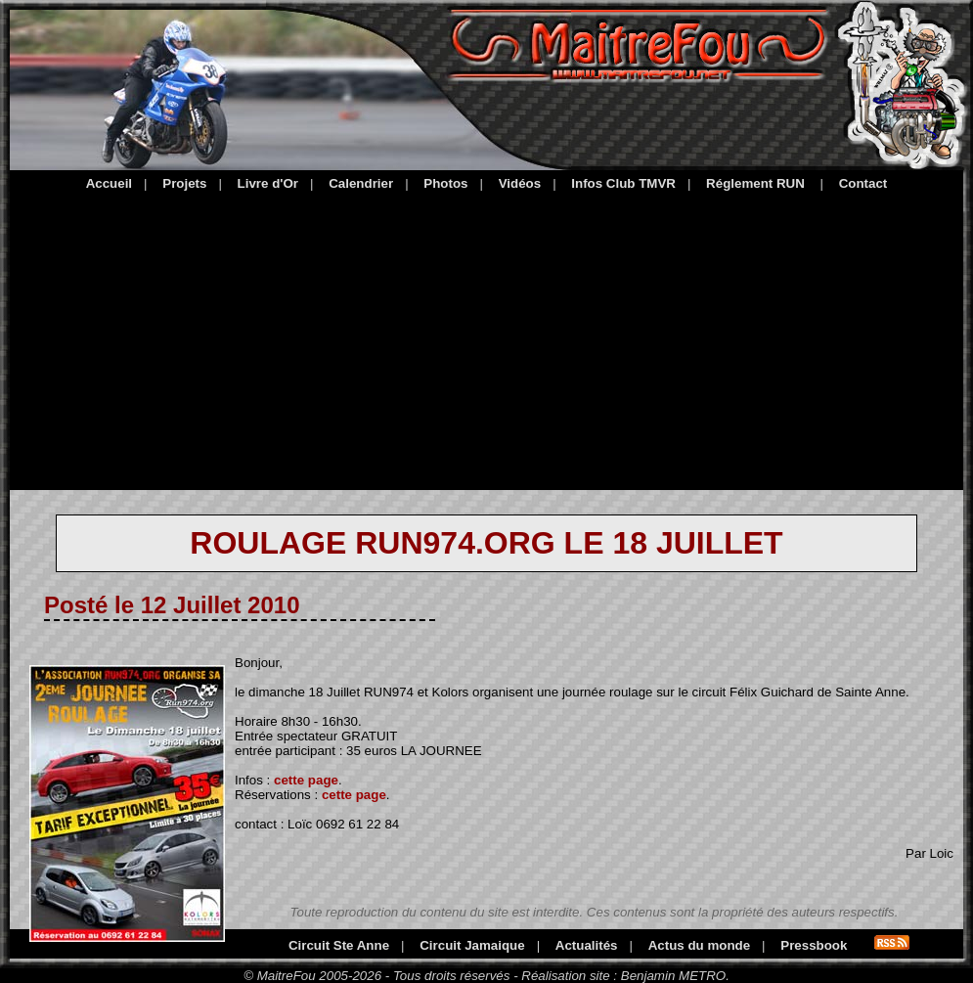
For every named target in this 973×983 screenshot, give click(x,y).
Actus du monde (699, 945)
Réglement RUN (755, 183)
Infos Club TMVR (623, 183)
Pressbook (813, 945)
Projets (184, 183)
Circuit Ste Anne (338, 945)
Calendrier (361, 183)
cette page (306, 780)
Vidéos (520, 183)
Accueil (109, 183)
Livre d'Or (268, 183)
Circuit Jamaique (472, 945)
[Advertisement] (486, 337)
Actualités (586, 945)
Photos (445, 183)
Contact (863, 183)
